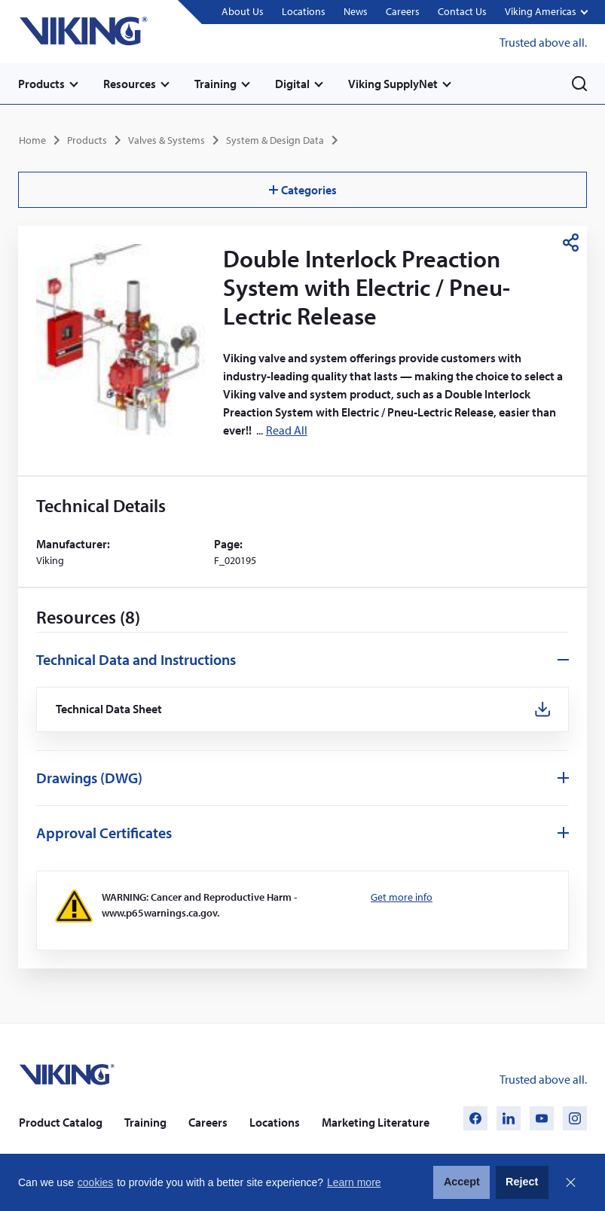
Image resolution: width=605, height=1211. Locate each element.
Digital (292, 83)
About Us (243, 11)
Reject (522, 1182)
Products (41, 83)
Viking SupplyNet (393, 83)
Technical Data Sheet (109, 709)
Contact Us (462, 11)
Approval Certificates (104, 832)
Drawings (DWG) (89, 777)
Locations (303, 11)
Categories (303, 189)
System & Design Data (275, 140)
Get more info (401, 897)
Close (570, 1182)
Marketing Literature (375, 1122)
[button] (546, 12)
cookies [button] (95, 1182)
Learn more (354, 1182)
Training (215, 83)
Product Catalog (60, 1122)
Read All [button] (286, 430)
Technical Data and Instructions (136, 659)
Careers (403, 11)
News (356, 11)
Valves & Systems (166, 140)
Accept (462, 1182)
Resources (129, 83)
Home (32, 140)
